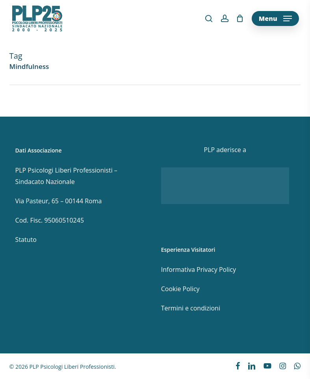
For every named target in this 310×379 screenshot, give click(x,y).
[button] (275, 18)
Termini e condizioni (190, 308)
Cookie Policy (180, 288)
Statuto (26, 239)
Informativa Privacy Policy (198, 269)
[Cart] (240, 18)
